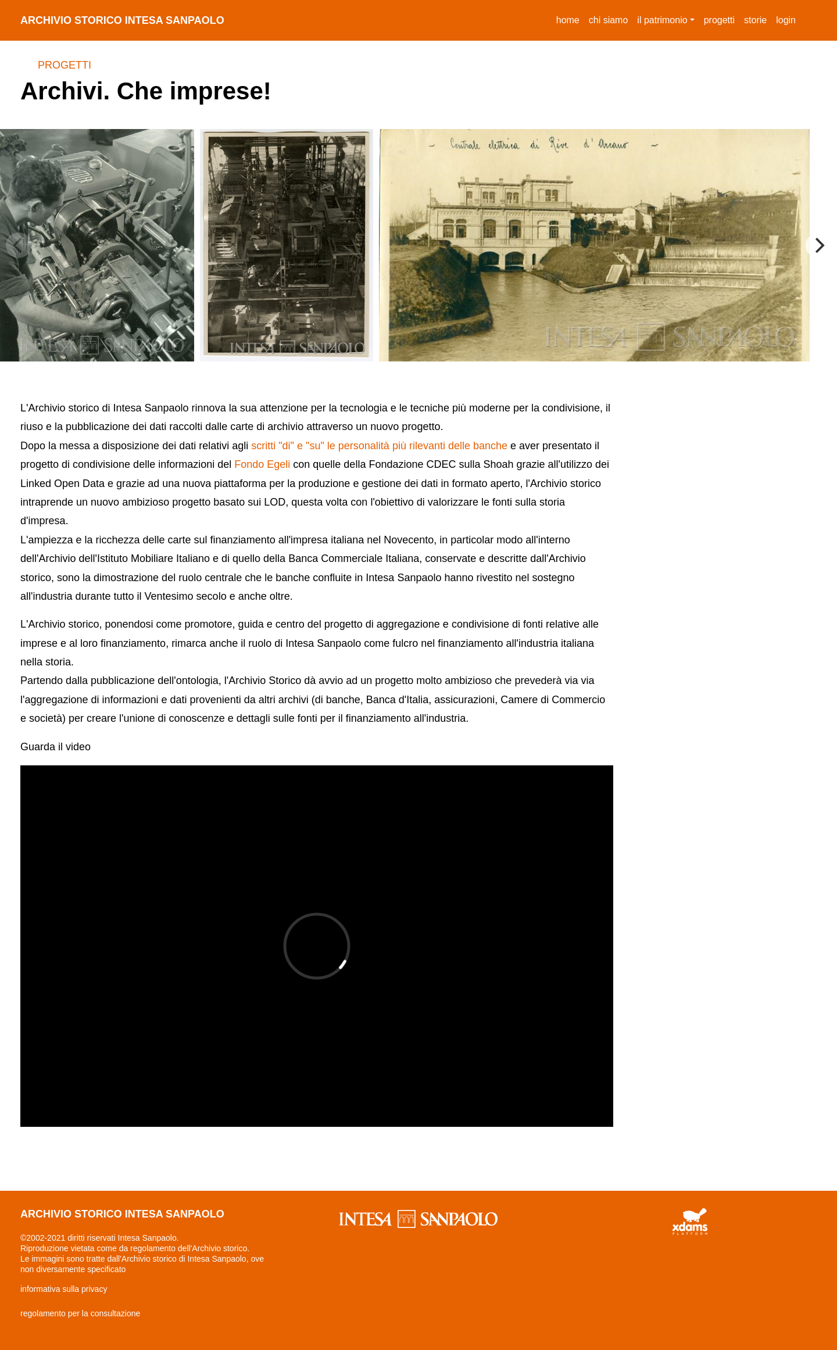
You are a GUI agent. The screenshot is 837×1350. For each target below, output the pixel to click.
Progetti (64, 65)
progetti (719, 20)
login (786, 20)
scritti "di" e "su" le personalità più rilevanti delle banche (379, 446)
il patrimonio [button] (662, 20)
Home (570, 18)
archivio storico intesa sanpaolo (122, 20)
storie (755, 20)
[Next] (818, 245)
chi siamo (608, 20)
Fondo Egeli (262, 464)
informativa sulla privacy (63, 1289)
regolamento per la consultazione (80, 1313)
